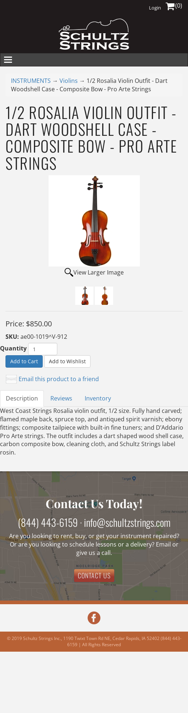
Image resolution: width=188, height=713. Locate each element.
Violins (69, 81)
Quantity (13, 348)
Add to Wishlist (67, 361)
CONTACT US (94, 575)
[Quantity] (42, 349)
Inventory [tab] (98, 398)
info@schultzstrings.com (127, 522)
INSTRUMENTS (31, 81)
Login (155, 7)
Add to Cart (24, 361)
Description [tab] (22, 398)
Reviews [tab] (61, 398)
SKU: (12, 337)
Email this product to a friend (59, 379)
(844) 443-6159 (48, 522)
